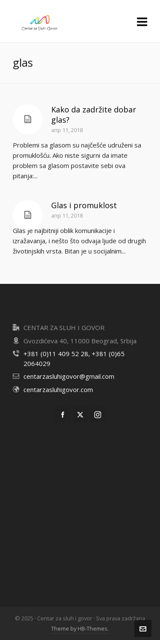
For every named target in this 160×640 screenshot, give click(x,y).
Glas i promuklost (84, 205)
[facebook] (62, 414)
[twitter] (80, 414)
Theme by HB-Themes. (80, 628)
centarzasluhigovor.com (58, 389)
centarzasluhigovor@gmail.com (68, 376)
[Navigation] (142, 21)
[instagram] (97, 414)
